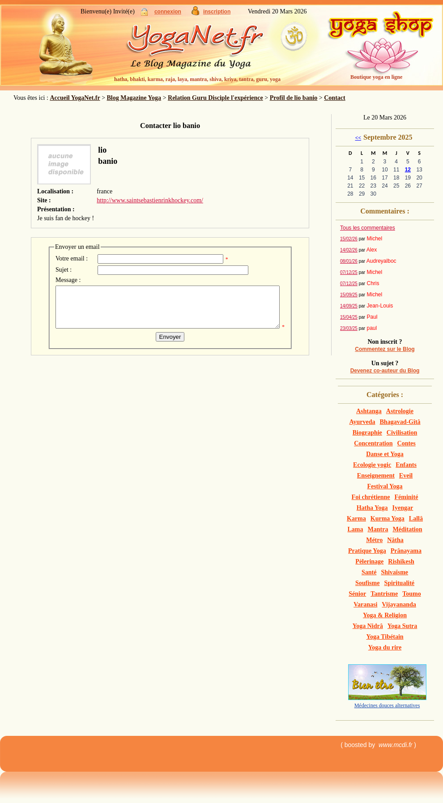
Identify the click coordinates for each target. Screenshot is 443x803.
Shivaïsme (394, 572)
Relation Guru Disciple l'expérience (215, 97)
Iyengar (402, 507)
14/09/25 (349, 305)
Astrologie (399, 411)
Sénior (357, 593)
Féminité (406, 497)
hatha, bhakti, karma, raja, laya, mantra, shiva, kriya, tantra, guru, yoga (197, 79)
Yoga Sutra (402, 626)
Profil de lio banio (294, 97)
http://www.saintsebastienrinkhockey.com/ (150, 200)
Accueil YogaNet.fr (75, 97)
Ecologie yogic (372, 464)
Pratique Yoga (367, 550)
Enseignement (376, 475)
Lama (355, 529)
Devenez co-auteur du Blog (385, 370)
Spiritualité (399, 583)
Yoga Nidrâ (368, 626)
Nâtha (395, 540)
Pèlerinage (369, 561)
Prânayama (406, 550)
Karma (356, 518)
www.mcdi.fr (395, 744)
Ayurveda (362, 422)
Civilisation (402, 432)
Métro (374, 540)
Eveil (406, 475)
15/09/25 (349, 294)
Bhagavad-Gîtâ (400, 422)
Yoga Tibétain (384, 636)
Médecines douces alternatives (387, 705)
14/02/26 (349, 250)
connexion (167, 12)
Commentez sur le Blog (384, 349)
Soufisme (367, 583)
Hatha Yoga (372, 507)
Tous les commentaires (367, 228)
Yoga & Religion (385, 615)
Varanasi (365, 604)
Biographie (367, 432)
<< (358, 138)
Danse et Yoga (384, 454)
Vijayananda (399, 604)
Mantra (378, 529)
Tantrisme (384, 593)
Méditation (407, 529)
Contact (334, 97)
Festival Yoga (384, 486)
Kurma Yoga (388, 518)
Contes (406, 443)
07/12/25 (349, 272)
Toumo (411, 593)
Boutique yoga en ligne (376, 77)
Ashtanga (369, 411)
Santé (369, 572)
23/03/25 (349, 328)
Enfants (406, 464)
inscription (216, 12)
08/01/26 (349, 261)
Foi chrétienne (371, 497)
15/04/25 (349, 317)
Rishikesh (401, 561)
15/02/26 (349, 238)
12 (408, 170)
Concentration (373, 443)
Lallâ (416, 518)
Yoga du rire (384, 647)
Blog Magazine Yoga (134, 97)
